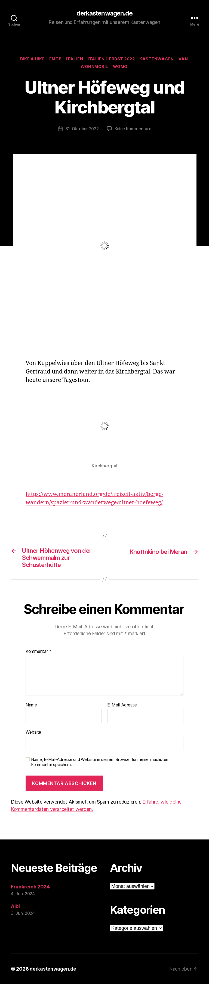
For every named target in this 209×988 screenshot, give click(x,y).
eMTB (54, 59)
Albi (15, 910)
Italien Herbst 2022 (112, 59)
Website (33, 735)
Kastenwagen (159, 59)
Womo (121, 68)
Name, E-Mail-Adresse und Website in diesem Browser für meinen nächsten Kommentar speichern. (99, 766)
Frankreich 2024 (30, 890)
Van (186, 59)
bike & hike (30, 59)
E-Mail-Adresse (122, 708)
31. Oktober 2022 (81, 130)
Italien (74, 59)
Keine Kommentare (134, 130)
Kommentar (38, 655)
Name (31, 708)
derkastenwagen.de (104, 13)
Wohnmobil (94, 68)
